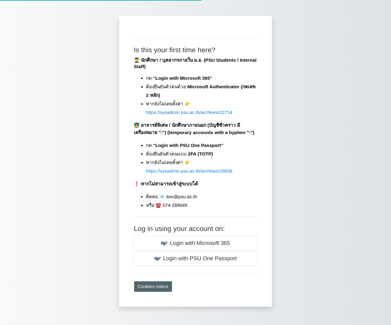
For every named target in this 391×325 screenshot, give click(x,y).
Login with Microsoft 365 (195, 243)
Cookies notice (153, 286)
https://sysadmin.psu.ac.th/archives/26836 (189, 170)
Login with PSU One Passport (195, 258)
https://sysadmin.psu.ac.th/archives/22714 (189, 112)
